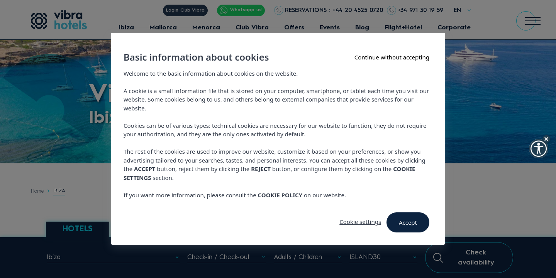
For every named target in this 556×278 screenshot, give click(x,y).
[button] (538, 148)
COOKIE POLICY (280, 195)
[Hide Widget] (546, 139)
